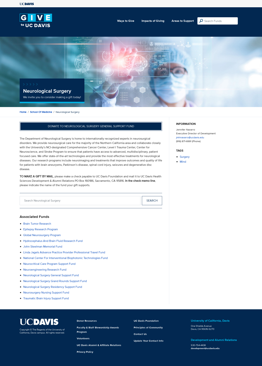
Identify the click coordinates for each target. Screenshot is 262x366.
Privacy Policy (85, 352)
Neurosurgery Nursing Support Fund (46, 292)
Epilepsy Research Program (40, 229)
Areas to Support (183, 21)
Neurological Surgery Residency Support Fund (52, 287)
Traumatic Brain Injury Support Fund (46, 298)
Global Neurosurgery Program (42, 235)
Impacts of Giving (153, 21)
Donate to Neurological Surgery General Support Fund (91, 126)
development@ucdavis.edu (205, 348)
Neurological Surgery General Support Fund (51, 275)
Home (23, 112)
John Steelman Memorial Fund (42, 246)
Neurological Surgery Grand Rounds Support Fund (55, 281)
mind (183, 162)
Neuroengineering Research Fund (44, 270)
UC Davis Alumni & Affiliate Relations (99, 345)
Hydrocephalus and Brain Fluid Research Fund (53, 241)
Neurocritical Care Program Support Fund (49, 264)
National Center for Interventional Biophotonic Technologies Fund (65, 258)
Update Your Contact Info (148, 341)
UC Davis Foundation (146, 321)
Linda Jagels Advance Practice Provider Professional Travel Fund (64, 252)
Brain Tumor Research (37, 224)
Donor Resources (87, 321)
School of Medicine (41, 112)
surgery (185, 157)
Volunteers (83, 338)
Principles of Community (148, 327)
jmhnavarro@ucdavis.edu (190, 137)
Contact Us (140, 334)
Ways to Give (125, 21)
